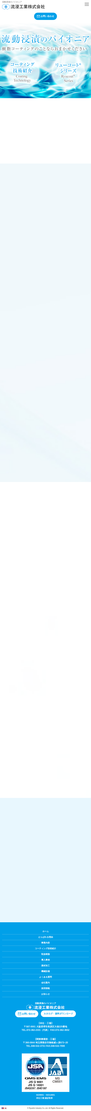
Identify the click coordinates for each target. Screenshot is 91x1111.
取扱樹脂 (45, 954)
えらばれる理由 (45, 937)
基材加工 (45, 965)
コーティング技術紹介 (45, 948)
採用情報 (45, 988)
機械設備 (45, 971)
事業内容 (45, 943)
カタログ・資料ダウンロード (58, 1013)
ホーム (45, 931)
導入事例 (45, 960)
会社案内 (45, 982)
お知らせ (45, 994)
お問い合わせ (45, 16)
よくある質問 (45, 977)
